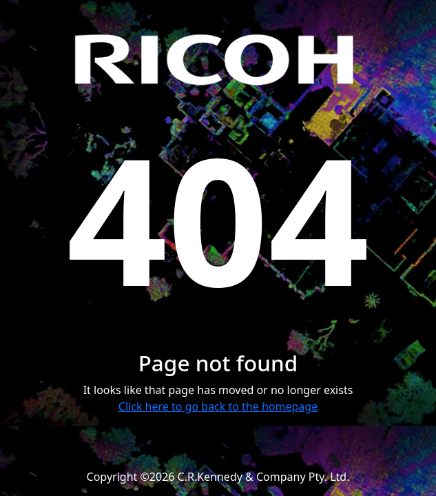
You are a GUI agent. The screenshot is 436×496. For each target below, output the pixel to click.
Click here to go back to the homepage (218, 406)
